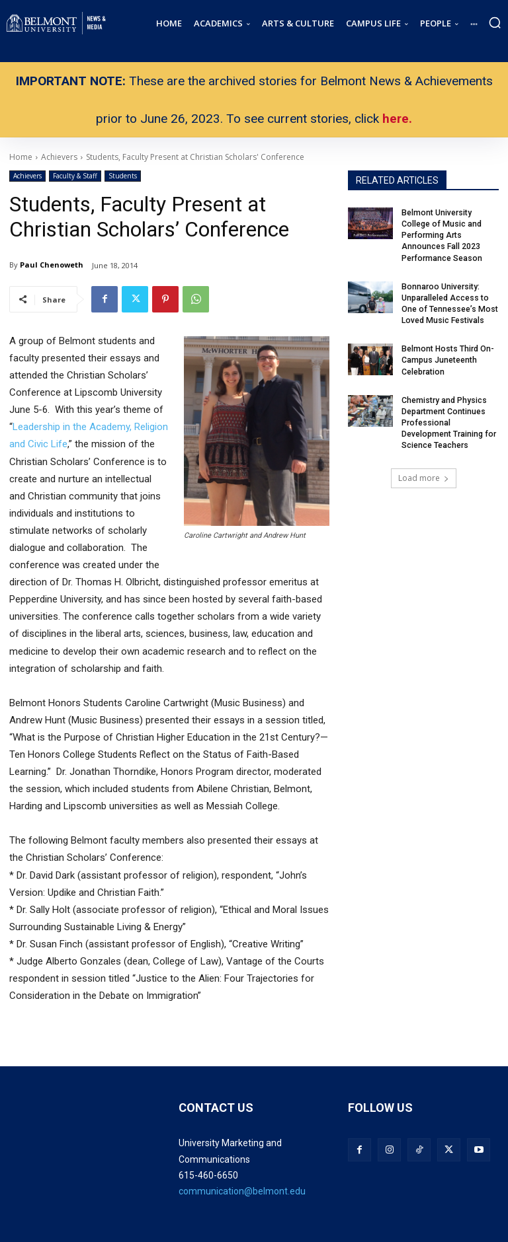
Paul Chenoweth (51, 265)
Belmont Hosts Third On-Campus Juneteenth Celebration (447, 358)
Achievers (27, 176)
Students (123, 176)
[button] (494, 22)
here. (397, 118)
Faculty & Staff (75, 176)
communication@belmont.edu (242, 1191)
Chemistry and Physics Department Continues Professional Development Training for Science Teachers (448, 420)
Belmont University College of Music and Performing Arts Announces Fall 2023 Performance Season (442, 235)
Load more (423, 474)
